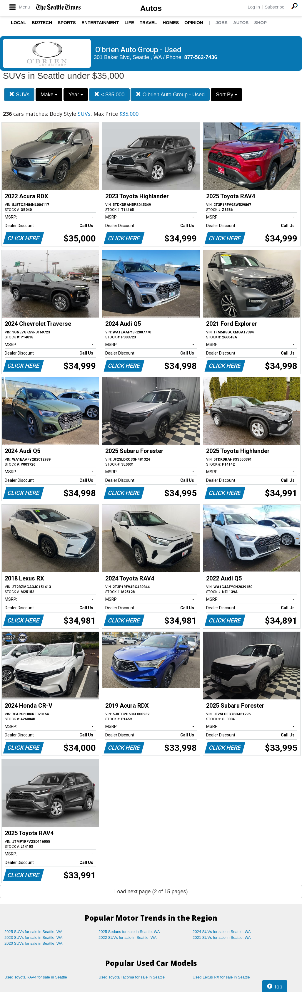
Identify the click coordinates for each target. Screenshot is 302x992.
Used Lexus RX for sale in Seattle (221, 977)
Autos (151, 8)
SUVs (19, 94)
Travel (148, 22)
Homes (171, 22)
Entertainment (100, 22)
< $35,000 (109, 94)
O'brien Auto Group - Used (170, 94)
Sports (67, 22)
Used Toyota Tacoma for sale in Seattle (132, 977)
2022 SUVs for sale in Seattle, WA (128, 937)
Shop (260, 22)
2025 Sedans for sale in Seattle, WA (129, 931)
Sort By (226, 95)
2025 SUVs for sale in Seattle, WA (33, 931)
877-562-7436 (200, 57)
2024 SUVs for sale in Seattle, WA (222, 931)
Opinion (193, 22)
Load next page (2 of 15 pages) (151, 891)
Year (76, 95)
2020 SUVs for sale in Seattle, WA (33, 943)
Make (49, 95)
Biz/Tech (42, 22)
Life (129, 22)
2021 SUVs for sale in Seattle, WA (222, 937)
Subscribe (274, 6)
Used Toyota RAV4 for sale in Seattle (35, 977)
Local (18, 22)
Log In (254, 6)
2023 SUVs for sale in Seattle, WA (33, 937)
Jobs (222, 22)
